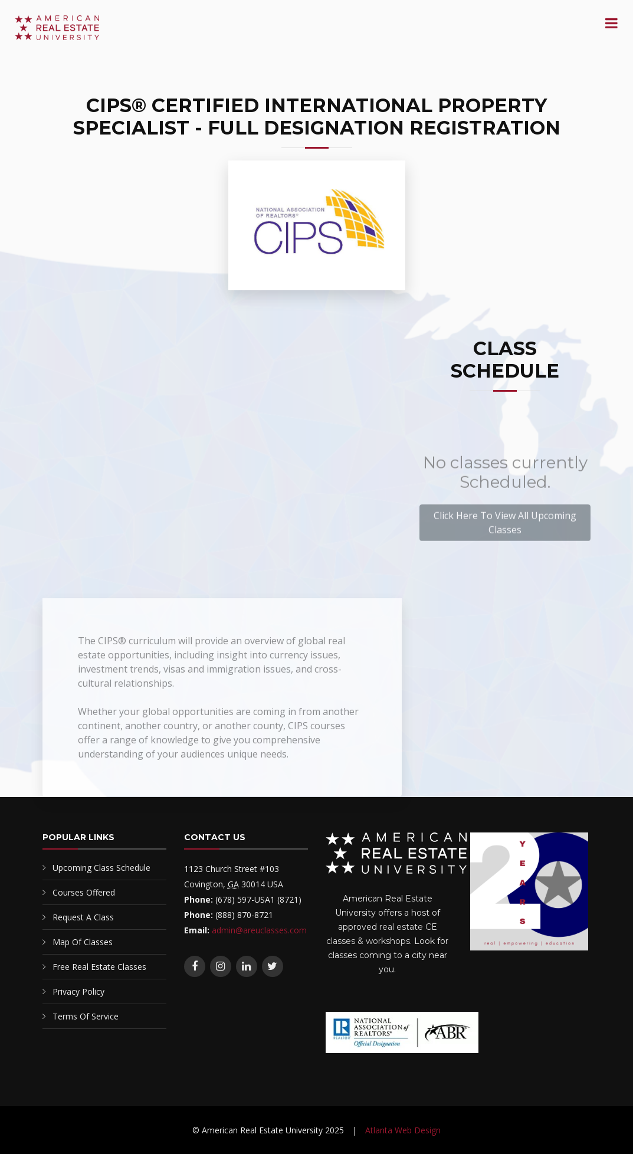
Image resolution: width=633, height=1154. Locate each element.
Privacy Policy (78, 991)
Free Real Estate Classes (99, 966)
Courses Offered (84, 892)
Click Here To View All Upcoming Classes (505, 539)
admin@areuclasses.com (259, 930)
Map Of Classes (83, 942)
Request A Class (83, 917)
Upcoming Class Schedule (101, 867)
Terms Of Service (86, 1016)
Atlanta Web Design (403, 1130)
